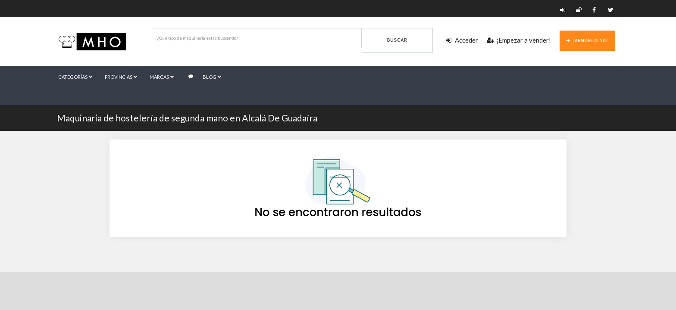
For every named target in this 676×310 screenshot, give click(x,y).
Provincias (121, 77)
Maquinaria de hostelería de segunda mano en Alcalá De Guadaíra (187, 117)
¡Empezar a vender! (519, 40)
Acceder (462, 40)
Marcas (161, 77)
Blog (204, 77)
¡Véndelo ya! (587, 40)
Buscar (397, 40)
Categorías (75, 77)
